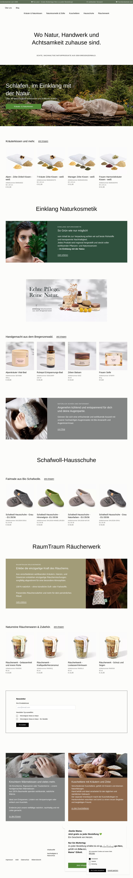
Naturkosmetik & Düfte (55, 13)
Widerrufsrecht (36, 860)
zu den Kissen (15, 816)
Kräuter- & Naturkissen (23, 106)
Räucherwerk (103, 13)
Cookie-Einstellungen (108, 847)
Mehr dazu (92, 853)
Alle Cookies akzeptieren (97, 870)
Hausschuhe (89, 13)
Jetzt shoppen (82, 865)
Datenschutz (25, 860)
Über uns (8, 8)
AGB (16, 860)
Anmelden (22, 725)
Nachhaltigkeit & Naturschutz (52, 854)
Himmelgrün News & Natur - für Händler (34, 719)
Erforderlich (94, 859)
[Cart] (127, 8)
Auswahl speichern (113, 870)
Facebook (12, 856)
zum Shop (61, 429)
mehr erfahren (63, 255)
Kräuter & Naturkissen (33, 13)
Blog (17, 8)
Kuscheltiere (74, 13)
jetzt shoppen (43, 141)
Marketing (94, 864)
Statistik (93, 861)
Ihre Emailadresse (22, 703)
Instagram (7, 856)
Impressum (9, 860)
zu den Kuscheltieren (80, 808)
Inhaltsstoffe (51, 850)
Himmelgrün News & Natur (29, 716)
